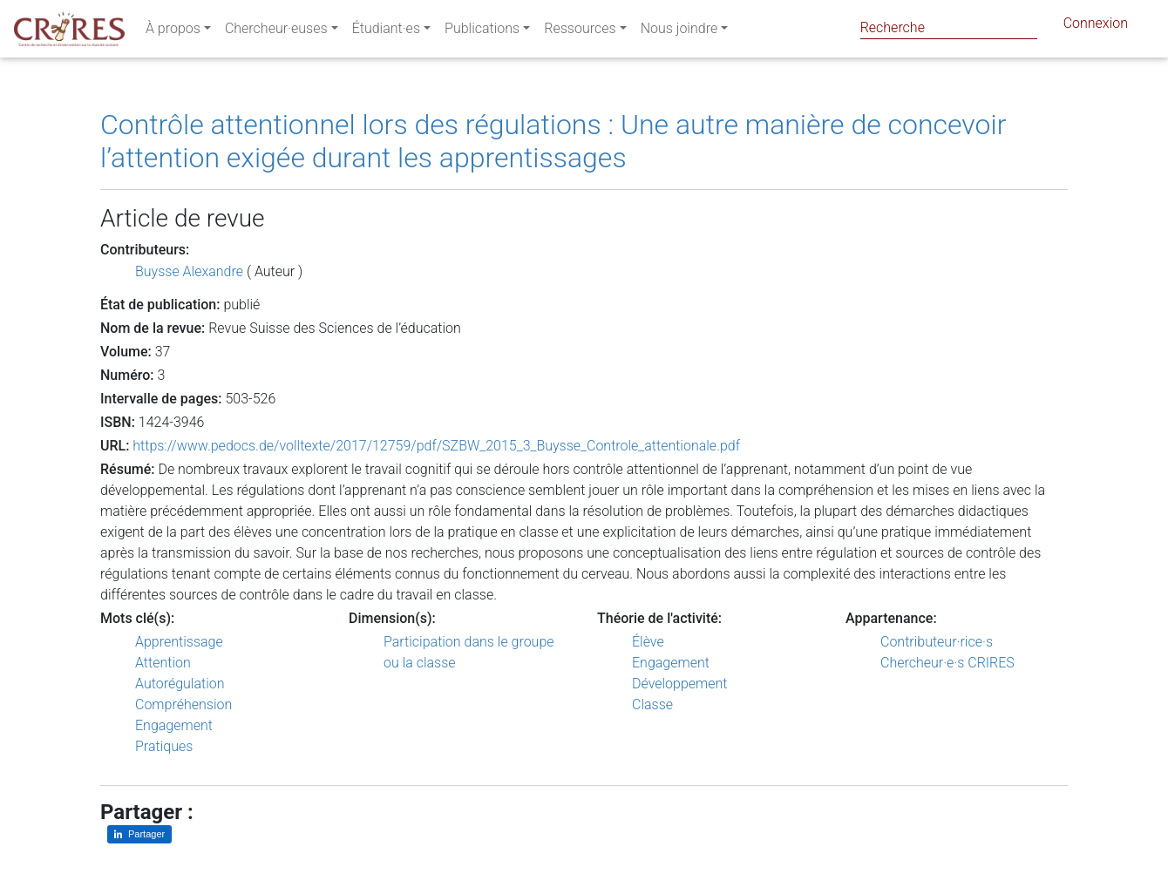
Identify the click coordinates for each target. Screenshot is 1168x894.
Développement (680, 683)
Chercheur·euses (276, 32)
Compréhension (183, 704)
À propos (173, 32)
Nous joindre (679, 32)
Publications (482, 32)
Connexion (1095, 26)
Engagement (174, 725)
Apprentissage (179, 641)
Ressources (579, 32)
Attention (163, 662)
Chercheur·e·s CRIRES (947, 662)
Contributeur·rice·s (936, 641)
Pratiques (164, 746)
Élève (648, 641)
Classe (652, 704)
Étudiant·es (386, 32)
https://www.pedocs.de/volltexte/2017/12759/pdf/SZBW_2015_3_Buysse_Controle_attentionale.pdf (436, 445)
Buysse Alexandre (189, 271)
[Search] (948, 27)
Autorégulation (179, 683)
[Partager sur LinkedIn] (139, 834)
